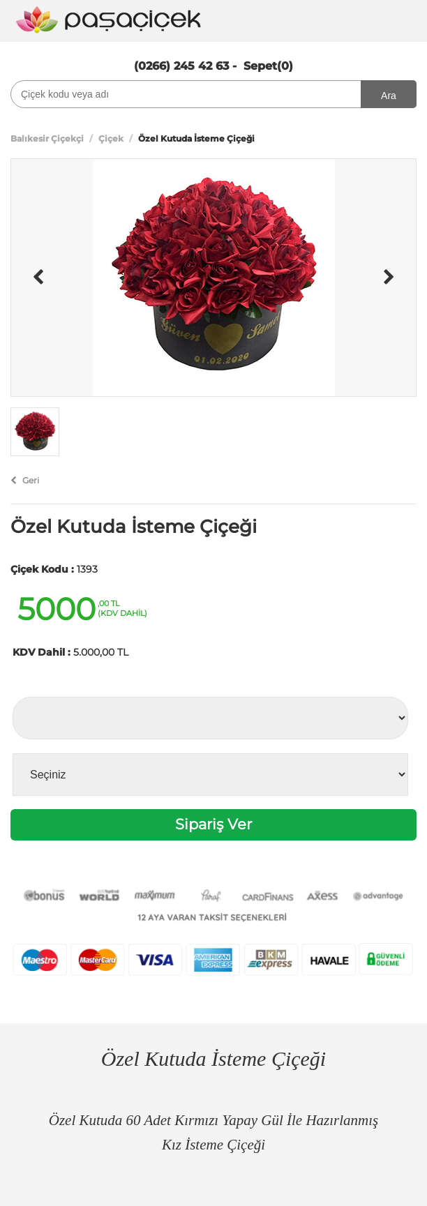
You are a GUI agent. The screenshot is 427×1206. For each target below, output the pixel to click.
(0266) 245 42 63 (181, 66)
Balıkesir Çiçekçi (47, 138)
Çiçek (110, 138)
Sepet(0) (268, 66)
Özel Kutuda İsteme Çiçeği (133, 526)
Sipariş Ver (213, 824)
